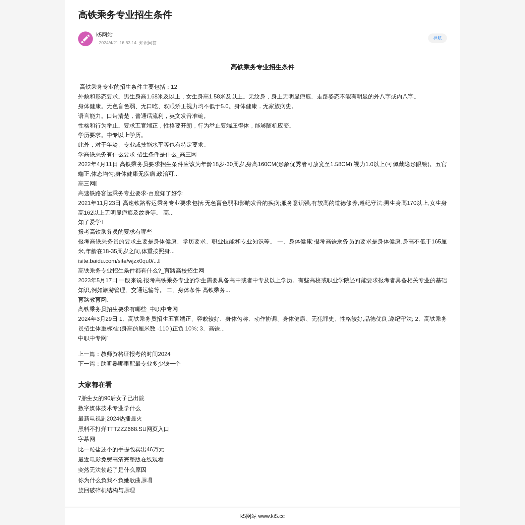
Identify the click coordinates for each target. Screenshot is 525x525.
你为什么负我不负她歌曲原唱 (115, 480)
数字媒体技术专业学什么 (109, 408)
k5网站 (104, 35)
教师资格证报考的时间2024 (136, 354)
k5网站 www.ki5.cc (262, 516)
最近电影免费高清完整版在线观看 (121, 459)
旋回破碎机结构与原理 (106, 490)
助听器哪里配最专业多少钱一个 (141, 364)
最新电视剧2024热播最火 (110, 419)
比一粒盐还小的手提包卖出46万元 (121, 449)
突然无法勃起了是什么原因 (112, 470)
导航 (437, 38)
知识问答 (148, 42)
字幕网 (86, 439)
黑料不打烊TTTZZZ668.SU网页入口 (123, 429)
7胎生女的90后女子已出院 (111, 398)
